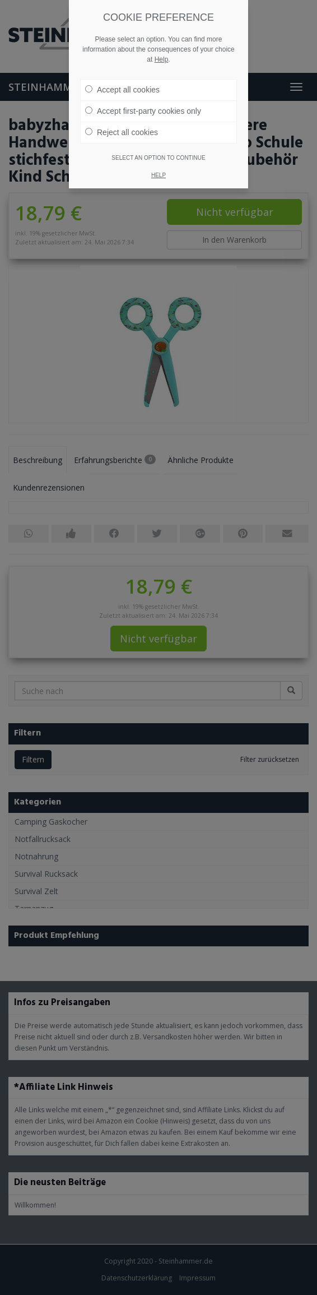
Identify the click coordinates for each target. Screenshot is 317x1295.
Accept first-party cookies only (143, 111)
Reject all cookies (121, 132)
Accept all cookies (122, 89)
